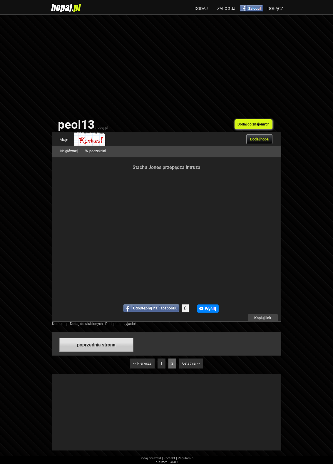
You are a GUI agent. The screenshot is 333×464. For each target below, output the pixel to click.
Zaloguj (226, 8)
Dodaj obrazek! (150, 458)
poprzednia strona (96, 345)
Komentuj (60, 324)
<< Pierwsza (142, 363)
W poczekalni (95, 151)
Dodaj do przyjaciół (120, 324)
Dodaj (201, 8)
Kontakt (169, 458)
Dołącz (275, 8)
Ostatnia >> (191, 363)
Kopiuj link (262, 318)
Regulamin (185, 458)
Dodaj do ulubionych (86, 324)
